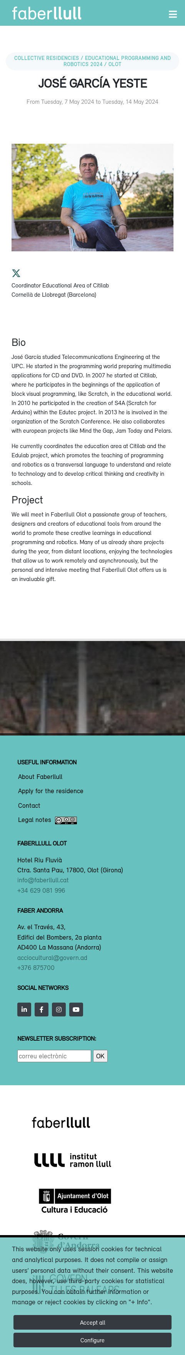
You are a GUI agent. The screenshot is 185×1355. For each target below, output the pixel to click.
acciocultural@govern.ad (52, 957)
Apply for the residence (50, 791)
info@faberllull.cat (43, 880)
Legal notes (47, 820)
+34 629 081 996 (41, 890)
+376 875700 (36, 967)
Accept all (92, 1322)
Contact (29, 805)
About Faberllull (40, 777)
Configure (92, 1340)
